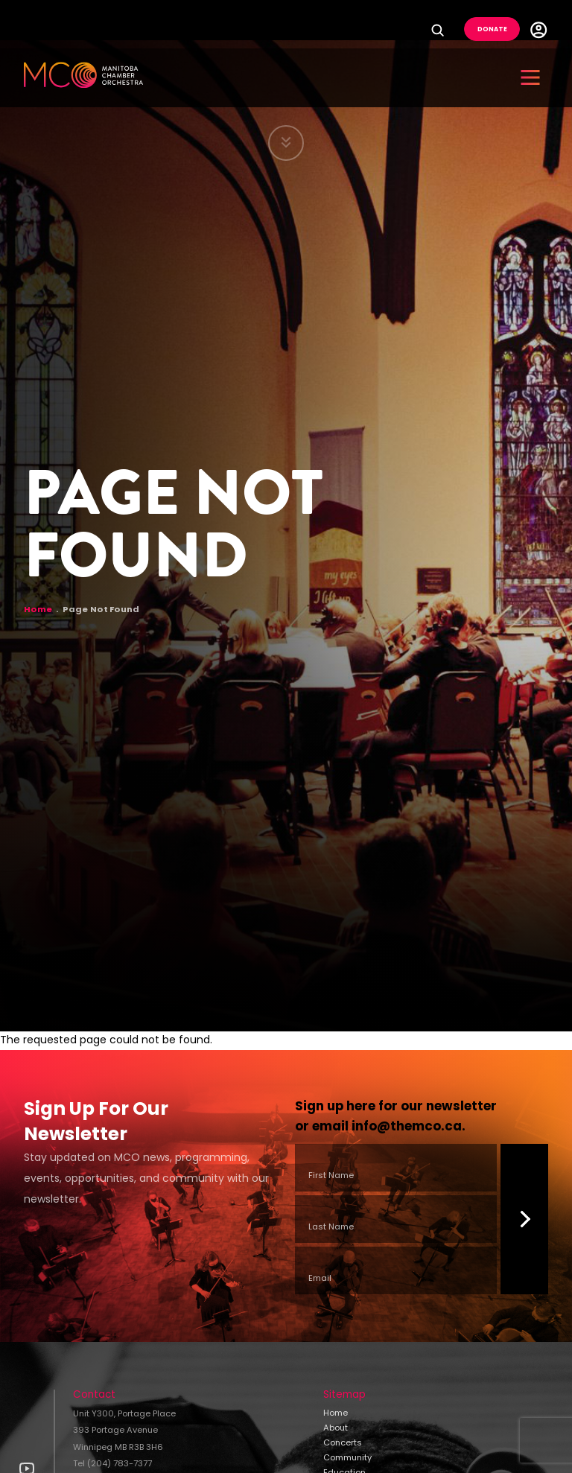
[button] (530, 77)
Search (441, 29)
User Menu (538, 29)
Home (38, 610)
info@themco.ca (407, 1127)
